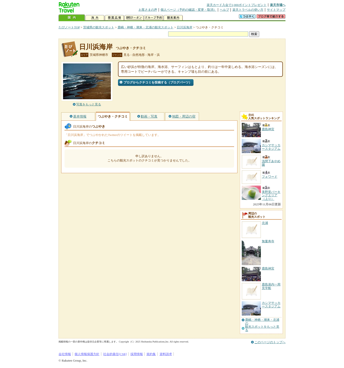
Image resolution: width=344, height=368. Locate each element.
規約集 (151, 354)
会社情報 (65, 354)
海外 (94, 17)
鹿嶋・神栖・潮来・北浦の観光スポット (145, 27)
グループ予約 (153, 17)
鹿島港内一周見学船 (271, 286)
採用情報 (136, 354)
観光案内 (173, 17)
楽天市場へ (277, 5)
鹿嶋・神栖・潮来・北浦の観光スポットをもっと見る (262, 325)
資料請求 (166, 354)
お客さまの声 (148, 9)
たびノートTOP (69, 27)
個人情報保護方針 (87, 354)
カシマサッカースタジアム (271, 304)
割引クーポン (134, 17)
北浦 (265, 223)
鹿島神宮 (268, 268)
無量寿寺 (268, 241)
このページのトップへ (269, 342)
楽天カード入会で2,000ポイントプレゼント (237, 5)
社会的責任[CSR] (115, 354)
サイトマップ (276, 9)
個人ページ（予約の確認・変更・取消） (188, 9)
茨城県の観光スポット (98, 27)
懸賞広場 (114, 17)
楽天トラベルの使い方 (247, 9)
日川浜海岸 (184, 27)
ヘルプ (224, 9)
